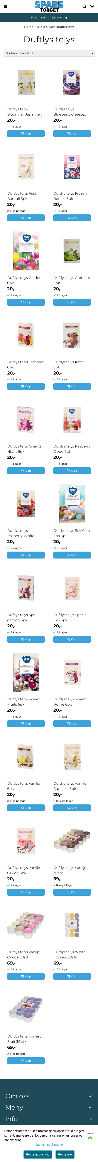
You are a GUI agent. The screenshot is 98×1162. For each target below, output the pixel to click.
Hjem (28, 26)
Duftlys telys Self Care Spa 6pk (71, 533)
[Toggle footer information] (91, 1096)
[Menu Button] (5, 6)
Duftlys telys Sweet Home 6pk (69, 701)
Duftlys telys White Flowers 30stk (69, 954)
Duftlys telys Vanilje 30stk (69, 870)
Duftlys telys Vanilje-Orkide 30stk (24, 954)
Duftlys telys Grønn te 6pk (71, 280)
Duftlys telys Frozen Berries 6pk (70, 196)
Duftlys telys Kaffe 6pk (68, 364)
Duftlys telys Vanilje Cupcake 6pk (69, 786)
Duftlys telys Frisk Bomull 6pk (22, 196)
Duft (52, 26)
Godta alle (65, 1154)
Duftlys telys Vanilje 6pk (23, 786)
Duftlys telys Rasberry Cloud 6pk (71, 449)
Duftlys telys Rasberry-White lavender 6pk (20, 534)
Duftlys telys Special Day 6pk (70, 617)
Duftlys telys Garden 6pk (24, 280)
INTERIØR (40, 26)
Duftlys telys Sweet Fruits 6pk (23, 701)
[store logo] (49, 6)
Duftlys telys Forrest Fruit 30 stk (24, 1039)
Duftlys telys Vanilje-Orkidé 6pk (24, 870)
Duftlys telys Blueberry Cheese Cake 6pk (68, 112)
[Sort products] (49, 53)
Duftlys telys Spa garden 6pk (21, 617)
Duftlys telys (65, 26)
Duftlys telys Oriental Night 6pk (24, 449)
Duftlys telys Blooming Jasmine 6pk (23, 112)
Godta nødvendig (37, 1154)
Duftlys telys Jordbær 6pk (25, 364)
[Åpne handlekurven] (92, 6)
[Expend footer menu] (91, 1107)
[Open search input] (84, 6)
